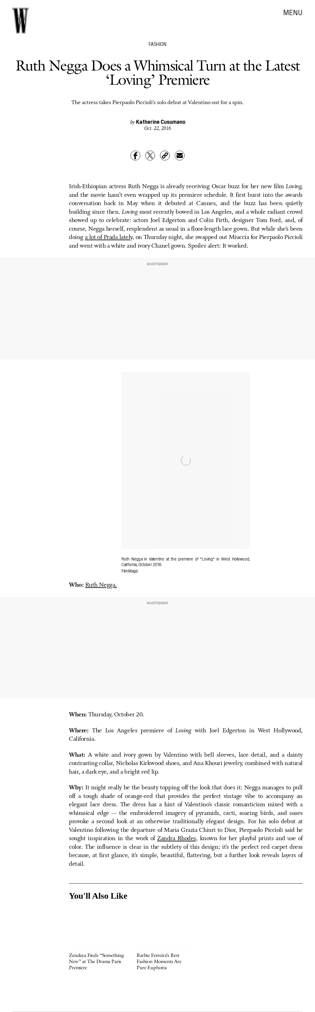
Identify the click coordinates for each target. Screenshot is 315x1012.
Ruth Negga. (101, 585)
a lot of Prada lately (108, 237)
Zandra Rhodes (176, 839)
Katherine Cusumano (160, 121)
